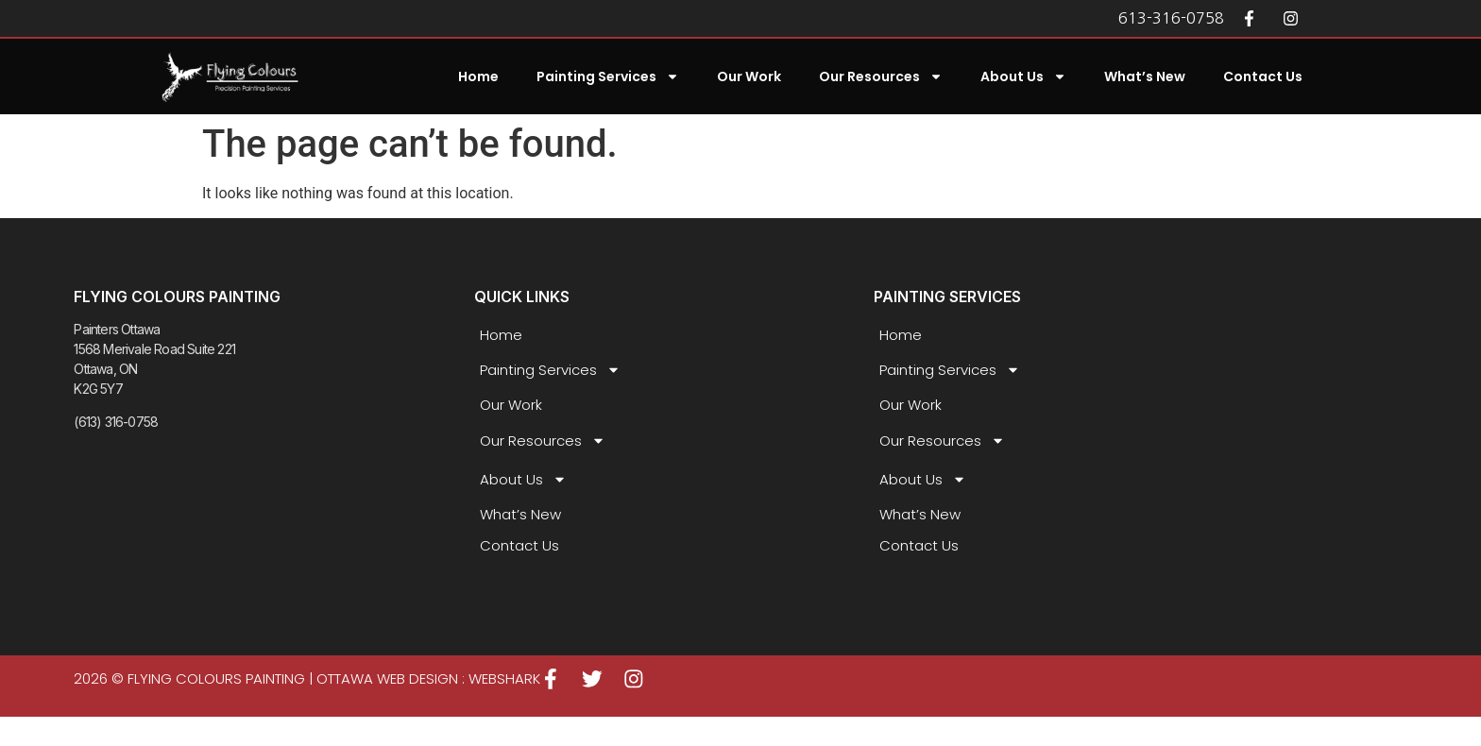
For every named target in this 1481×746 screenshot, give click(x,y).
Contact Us (1262, 76)
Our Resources (881, 76)
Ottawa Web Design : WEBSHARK (428, 678)
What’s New (1144, 76)
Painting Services (607, 76)
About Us (1023, 76)
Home (478, 76)
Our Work (749, 76)
